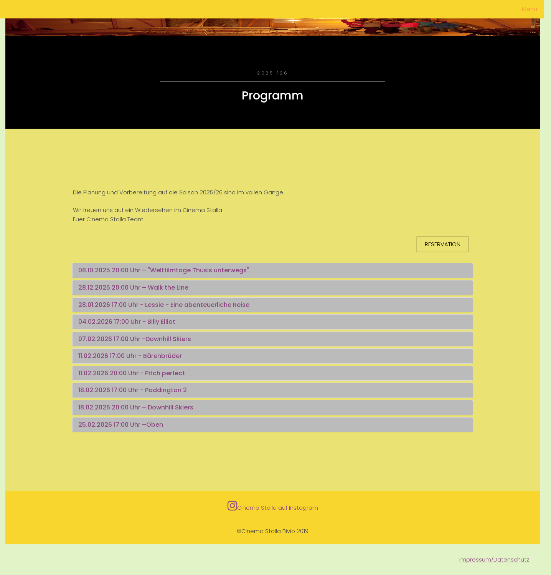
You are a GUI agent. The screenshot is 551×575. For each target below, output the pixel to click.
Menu (529, 9)
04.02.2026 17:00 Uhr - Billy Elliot (126, 321)
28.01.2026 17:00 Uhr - (111, 304)
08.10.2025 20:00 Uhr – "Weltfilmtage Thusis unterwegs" (163, 270)
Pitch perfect (165, 373)
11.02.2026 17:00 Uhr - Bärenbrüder (130, 355)
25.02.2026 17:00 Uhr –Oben (120, 424)
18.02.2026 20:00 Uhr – (113, 407)
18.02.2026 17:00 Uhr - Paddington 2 (132, 390)
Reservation (442, 244)
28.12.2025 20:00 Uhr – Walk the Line (133, 287)
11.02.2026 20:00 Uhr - (111, 373)
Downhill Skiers (168, 339)
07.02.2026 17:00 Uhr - (111, 339)
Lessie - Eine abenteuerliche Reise (197, 304)
